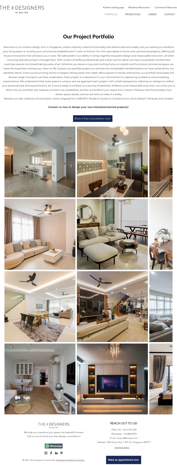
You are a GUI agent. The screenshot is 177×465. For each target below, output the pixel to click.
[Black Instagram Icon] (46, 453)
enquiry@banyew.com (127, 438)
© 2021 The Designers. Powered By (54, 460)
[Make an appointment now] (123, 460)
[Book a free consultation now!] (92, 118)
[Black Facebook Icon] (51, 453)
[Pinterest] (61, 453)
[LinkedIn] (56, 453)
